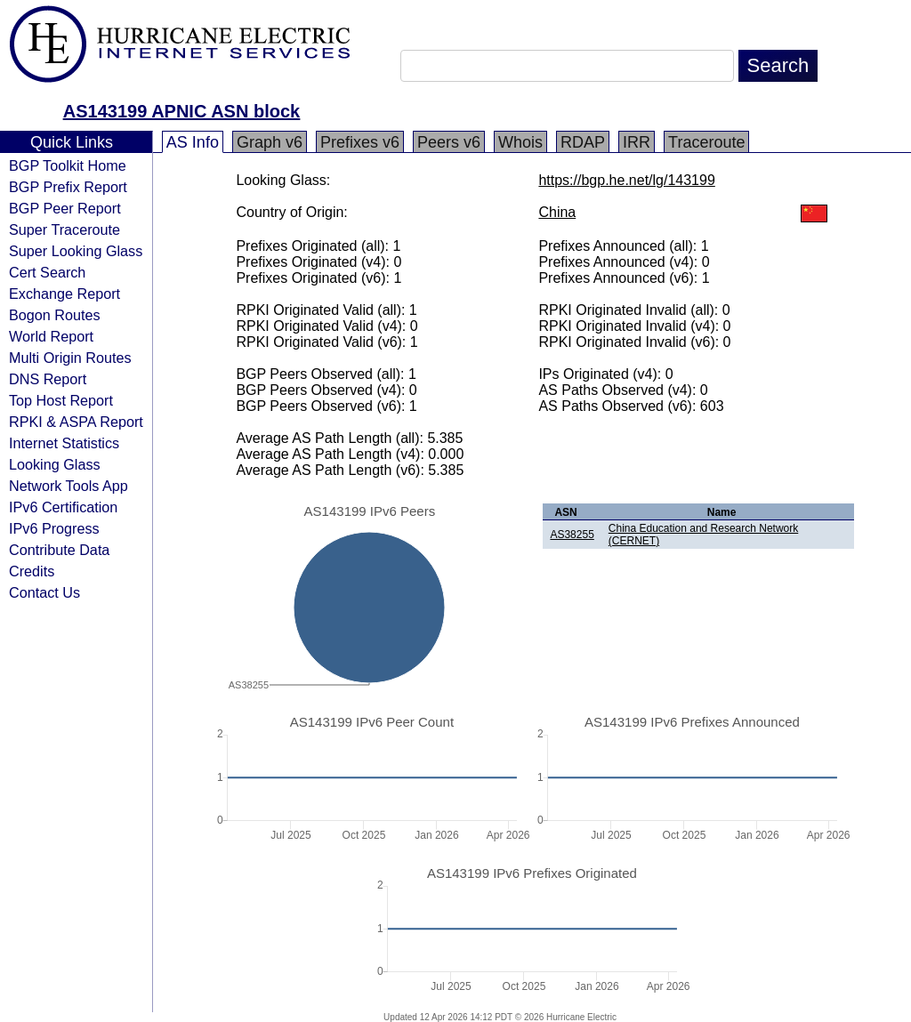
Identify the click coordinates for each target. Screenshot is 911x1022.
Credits (31, 571)
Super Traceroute (64, 229)
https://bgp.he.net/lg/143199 (626, 180)
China (557, 212)
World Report (51, 336)
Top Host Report (61, 400)
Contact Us (44, 592)
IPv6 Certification (63, 507)
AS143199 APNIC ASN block (181, 111)
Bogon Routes (55, 315)
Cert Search (47, 272)
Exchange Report (64, 294)
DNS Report (47, 379)
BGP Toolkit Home (67, 165)
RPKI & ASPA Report (76, 422)
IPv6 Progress (54, 528)
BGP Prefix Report (68, 187)
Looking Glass (55, 464)
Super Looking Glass (75, 251)
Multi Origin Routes (70, 358)
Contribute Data (59, 550)
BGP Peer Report (65, 208)
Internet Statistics (64, 443)
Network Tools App (68, 486)
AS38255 (571, 534)
